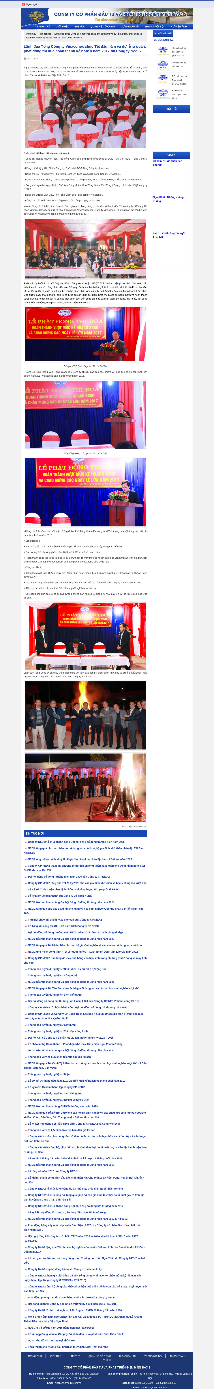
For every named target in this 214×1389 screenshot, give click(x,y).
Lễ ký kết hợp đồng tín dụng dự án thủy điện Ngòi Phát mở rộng (67, 1211)
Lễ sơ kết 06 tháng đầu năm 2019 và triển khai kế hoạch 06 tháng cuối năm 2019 (76, 1079)
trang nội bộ (153, 1355)
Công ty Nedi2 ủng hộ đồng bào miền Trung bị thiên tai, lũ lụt (65, 1268)
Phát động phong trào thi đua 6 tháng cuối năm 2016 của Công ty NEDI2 (71, 1296)
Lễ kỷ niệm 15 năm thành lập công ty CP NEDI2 (56, 1086)
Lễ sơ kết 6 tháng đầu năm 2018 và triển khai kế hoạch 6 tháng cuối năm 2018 (75, 1157)
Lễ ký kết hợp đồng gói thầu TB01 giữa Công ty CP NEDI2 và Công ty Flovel (74, 1122)
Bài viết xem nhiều (163, 39)
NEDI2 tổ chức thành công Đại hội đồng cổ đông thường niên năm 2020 (71, 1049)
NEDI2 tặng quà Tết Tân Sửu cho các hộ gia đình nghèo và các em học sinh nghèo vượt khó (83, 987)
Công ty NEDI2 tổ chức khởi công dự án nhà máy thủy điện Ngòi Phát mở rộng (75, 1187)
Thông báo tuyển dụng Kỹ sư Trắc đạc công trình (58, 1030)
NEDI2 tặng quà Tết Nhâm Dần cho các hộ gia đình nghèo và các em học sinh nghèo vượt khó (85, 944)
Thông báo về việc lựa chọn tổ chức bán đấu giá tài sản (61, 1129)
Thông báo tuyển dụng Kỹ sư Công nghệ (52, 974)
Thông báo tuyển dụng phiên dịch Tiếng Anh (55, 993)
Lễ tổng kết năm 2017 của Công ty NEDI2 (53, 1170)
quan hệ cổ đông (99, 1355)
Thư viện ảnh (178, 25)
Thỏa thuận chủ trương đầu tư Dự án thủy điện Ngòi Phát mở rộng (68, 1346)
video (107, 1359)
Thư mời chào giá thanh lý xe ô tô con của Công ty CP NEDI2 (65, 918)
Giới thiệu (62, 25)
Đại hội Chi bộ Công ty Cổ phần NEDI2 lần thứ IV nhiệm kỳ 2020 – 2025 (71, 1036)
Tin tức (80, 25)
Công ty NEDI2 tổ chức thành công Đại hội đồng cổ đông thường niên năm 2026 (76, 841)
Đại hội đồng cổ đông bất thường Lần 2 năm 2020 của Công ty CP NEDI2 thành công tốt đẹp (84, 1000)
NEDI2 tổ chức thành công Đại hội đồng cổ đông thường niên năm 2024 (71, 901)
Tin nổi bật (45, 33)
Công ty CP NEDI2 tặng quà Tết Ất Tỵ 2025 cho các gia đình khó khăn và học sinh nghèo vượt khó (87, 882)
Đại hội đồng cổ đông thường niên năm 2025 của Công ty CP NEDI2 (69, 875)
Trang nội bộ (154, 25)
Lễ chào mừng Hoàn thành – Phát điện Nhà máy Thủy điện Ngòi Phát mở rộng (75, 1043)
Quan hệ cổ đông (103, 25)
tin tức (75, 1355)
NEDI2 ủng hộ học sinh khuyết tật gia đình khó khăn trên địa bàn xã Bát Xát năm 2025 (80, 858)
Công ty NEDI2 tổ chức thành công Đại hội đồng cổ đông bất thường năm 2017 (75, 1205)
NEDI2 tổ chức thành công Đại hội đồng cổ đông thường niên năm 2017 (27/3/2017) (78, 1218)
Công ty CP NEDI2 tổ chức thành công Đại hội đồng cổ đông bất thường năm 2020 (77, 1006)
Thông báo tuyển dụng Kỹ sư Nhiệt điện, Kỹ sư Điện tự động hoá (67, 968)
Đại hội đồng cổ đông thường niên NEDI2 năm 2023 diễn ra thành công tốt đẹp (75, 931)
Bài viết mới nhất (163, 32)
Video (196, 25)
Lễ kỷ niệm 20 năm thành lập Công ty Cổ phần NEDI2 (60, 895)
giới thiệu (56, 1355)
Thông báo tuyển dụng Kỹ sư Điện (49, 1073)
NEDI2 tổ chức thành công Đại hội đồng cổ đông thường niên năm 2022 (71, 938)
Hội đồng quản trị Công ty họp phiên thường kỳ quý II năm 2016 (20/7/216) (72, 1303)
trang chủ (35, 1355)
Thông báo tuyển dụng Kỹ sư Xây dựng (52, 1024)
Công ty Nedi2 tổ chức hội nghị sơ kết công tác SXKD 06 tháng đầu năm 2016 (75, 1309)
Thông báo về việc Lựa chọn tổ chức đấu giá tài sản (59, 1056)
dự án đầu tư (127, 1355)
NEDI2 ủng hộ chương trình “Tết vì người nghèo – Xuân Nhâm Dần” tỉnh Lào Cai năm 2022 (83, 950)
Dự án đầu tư (130, 25)
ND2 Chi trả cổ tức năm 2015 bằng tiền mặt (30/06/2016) (61, 1327)
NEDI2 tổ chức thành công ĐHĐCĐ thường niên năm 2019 (63, 1105)
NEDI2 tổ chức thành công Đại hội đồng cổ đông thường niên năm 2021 (71, 981)
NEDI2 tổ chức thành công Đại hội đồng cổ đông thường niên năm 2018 (71, 1164)
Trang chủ (42, 25)
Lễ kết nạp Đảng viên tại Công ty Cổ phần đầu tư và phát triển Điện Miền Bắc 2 (76, 1333)
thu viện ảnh (178, 1355)
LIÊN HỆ (40, 29)
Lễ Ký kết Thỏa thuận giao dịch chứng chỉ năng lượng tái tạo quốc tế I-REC (73, 888)
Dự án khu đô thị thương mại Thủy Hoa (51, 1339)
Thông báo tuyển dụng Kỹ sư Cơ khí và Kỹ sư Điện (58, 1099)
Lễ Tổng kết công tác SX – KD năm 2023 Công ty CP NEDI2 (63, 925)
